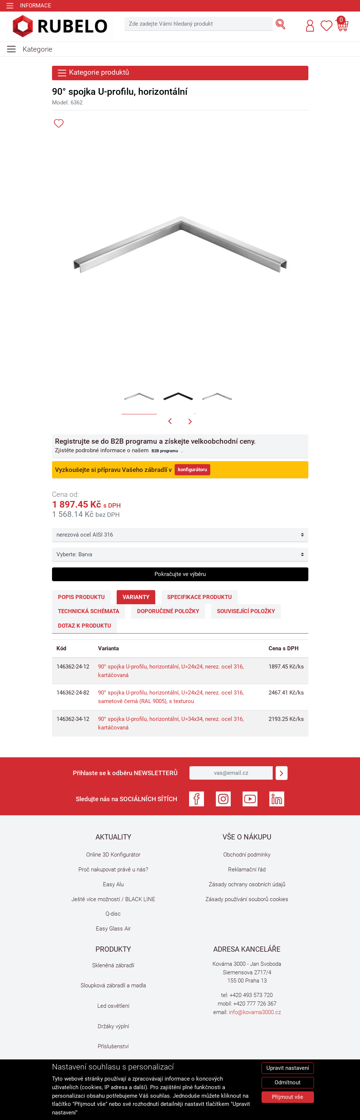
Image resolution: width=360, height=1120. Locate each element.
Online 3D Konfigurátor (113, 854)
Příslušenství (113, 1046)
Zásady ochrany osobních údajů (247, 884)
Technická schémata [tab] (88, 611)
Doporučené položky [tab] (168, 611)
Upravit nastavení (287, 1068)
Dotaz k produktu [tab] (84, 625)
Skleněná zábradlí (113, 965)
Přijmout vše (287, 1097)
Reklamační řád (247, 869)
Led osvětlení (113, 1006)
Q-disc (113, 913)
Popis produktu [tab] (81, 597)
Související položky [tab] (246, 611)
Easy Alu (113, 884)
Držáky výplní (113, 1026)
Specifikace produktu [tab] (199, 597)
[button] (310, 26)
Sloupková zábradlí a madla (113, 985)
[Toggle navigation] (28, 6)
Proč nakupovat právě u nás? (113, 869)
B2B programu (165, 450)
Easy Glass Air (113, 928)
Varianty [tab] (136, 597)
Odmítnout (288, 1082)
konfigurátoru (192, 469)
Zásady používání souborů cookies (246, 899)
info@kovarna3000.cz (255, 1012)
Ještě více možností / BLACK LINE (113, 899)
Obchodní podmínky (246, 854)
